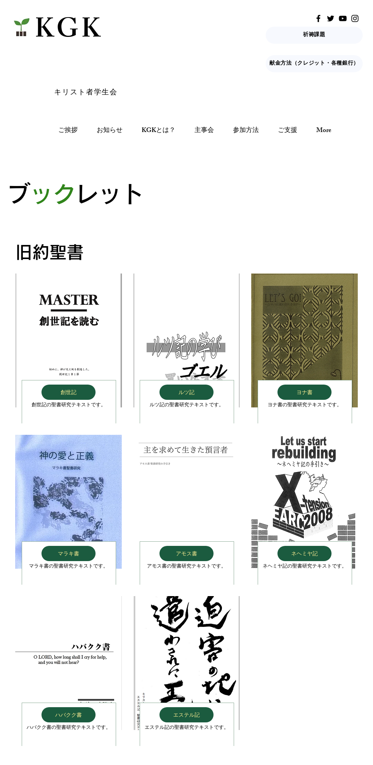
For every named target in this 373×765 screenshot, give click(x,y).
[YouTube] (342, 18)
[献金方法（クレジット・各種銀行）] (314, 63)
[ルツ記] (186, 392)
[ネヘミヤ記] (304, 553)
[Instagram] (355, 18)
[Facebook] (318, 18)
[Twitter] (330, 18)
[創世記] (68, 392)
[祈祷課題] (314, 35)
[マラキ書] (68, 553)
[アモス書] (186, 553)
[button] (158, 131)
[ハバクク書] (68, 714)
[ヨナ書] (304, 392)
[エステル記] (186, 714)
